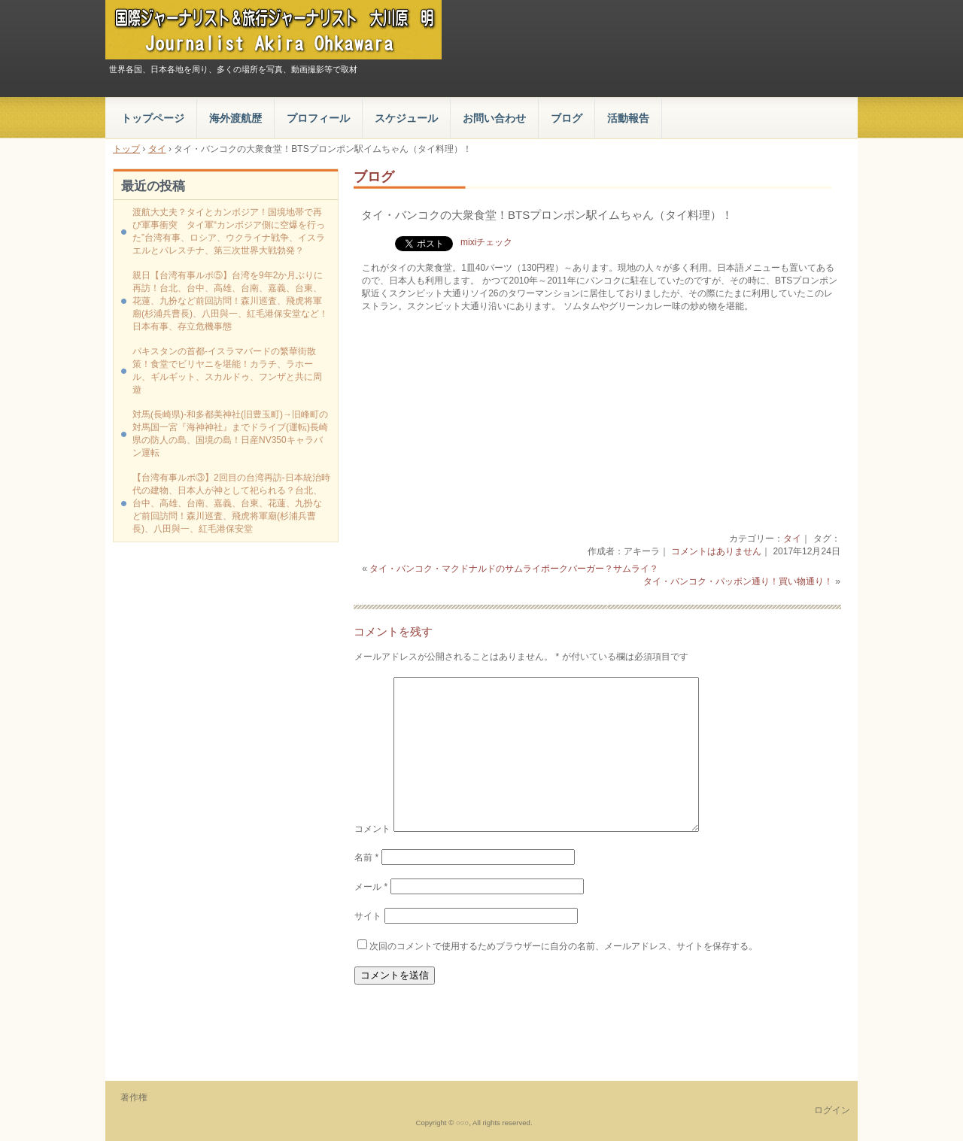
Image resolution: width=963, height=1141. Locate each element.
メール (370, 887)
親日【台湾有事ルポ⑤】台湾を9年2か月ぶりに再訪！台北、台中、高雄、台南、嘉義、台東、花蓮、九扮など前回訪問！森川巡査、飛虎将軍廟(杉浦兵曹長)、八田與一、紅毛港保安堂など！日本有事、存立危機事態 (230, 301)
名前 (366, 857)
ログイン (832, 1110)
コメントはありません (716, 551)
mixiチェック (486, 242)
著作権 (133, 1097)
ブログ (566, 118)
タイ (792, 538)
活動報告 (628, 118)
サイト (367, 916)
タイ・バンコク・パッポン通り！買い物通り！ (738, 581)
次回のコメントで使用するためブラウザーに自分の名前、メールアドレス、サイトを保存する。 (563, 946)
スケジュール (406, 118)
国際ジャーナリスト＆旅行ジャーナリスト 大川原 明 (273, 29)
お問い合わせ (494, 118)
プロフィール (318, 118)
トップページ (152, 118)
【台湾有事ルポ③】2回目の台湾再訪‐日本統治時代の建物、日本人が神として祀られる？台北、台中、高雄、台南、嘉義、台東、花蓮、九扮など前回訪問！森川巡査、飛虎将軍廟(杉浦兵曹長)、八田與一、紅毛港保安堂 (231, 503)
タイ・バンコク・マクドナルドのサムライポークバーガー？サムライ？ (513, 568)
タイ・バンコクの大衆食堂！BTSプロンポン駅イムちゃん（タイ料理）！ (547, 214)
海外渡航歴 (235, 118)
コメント (372, 829)
